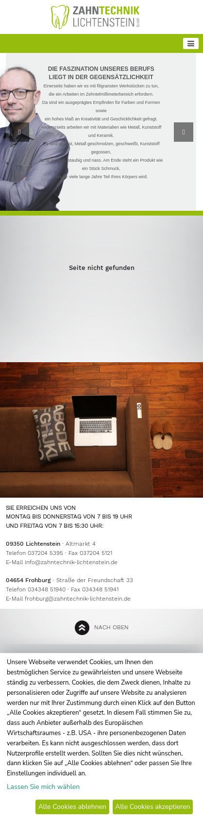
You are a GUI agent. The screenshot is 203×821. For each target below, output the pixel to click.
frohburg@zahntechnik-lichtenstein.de (78, 598)
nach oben (111, 627)
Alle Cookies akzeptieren (152, 806)
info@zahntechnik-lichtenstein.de (71, 562)
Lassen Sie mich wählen (43, 786)
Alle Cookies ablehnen (72, 806)
